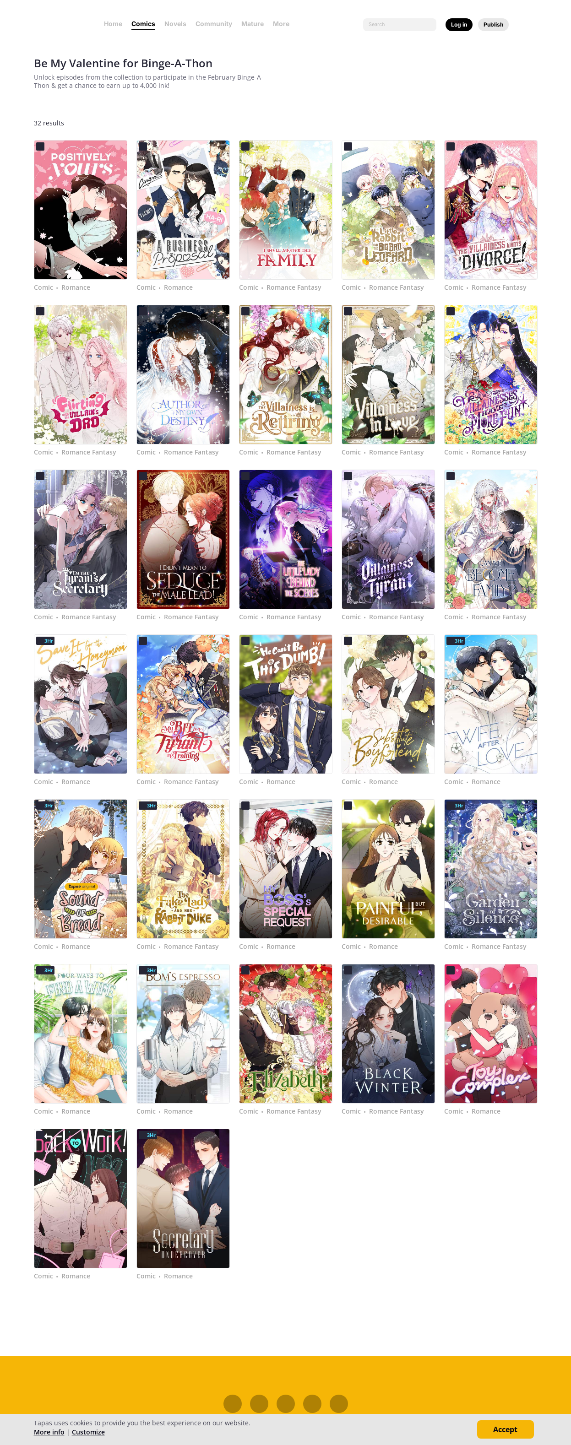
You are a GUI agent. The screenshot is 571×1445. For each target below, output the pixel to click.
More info (49, 1432)
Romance (75, 287)
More (284, 23)
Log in (459, 24)
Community (214, 23)
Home (113, 23)
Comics (143, 23)
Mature (252, 23)
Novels (175, 23)
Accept (505, 1429)
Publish (493, 24)
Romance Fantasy (293, 287)
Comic (43, 287)
